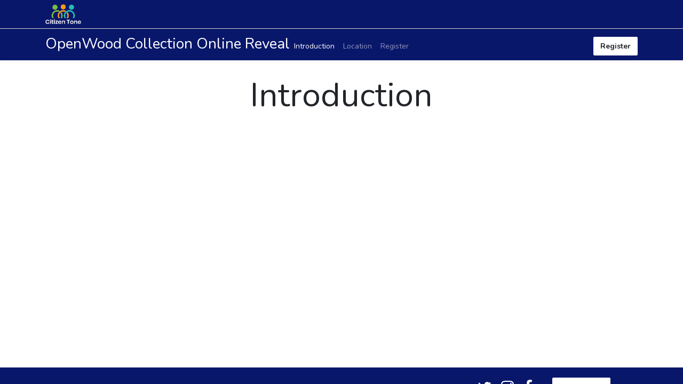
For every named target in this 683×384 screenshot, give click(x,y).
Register (615, 46)
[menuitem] (314, 46)
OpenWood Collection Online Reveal (167, 44)
